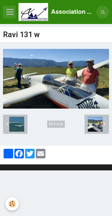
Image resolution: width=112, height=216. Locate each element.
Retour (56, 124)
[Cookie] (12, 204)
